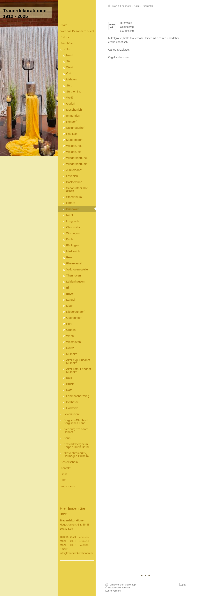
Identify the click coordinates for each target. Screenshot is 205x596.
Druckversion (115, 584)
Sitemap (131, 584)
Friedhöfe (125, 5)
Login (182, 584)
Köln (136, 5)
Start (114, 5)
